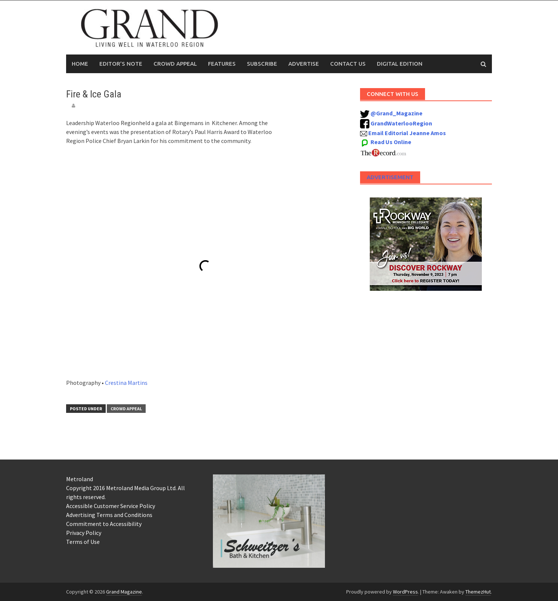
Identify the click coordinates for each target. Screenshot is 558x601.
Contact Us (348, 63)
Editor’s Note (120, 63)
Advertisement (390, 177)
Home (80, 63)
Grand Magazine (124, 591)
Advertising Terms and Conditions (109, 515)
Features (222, 63)
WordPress (405, 591)
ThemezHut (478, 591)
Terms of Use (83, 541)
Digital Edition (399, 63)
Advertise (303, 63)
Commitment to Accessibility (104, 523)
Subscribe (262, 63)
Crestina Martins (126, 382)
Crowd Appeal (175, 63)
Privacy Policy (83, 532)
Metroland (79, 479)
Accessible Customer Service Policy (110, 506)
